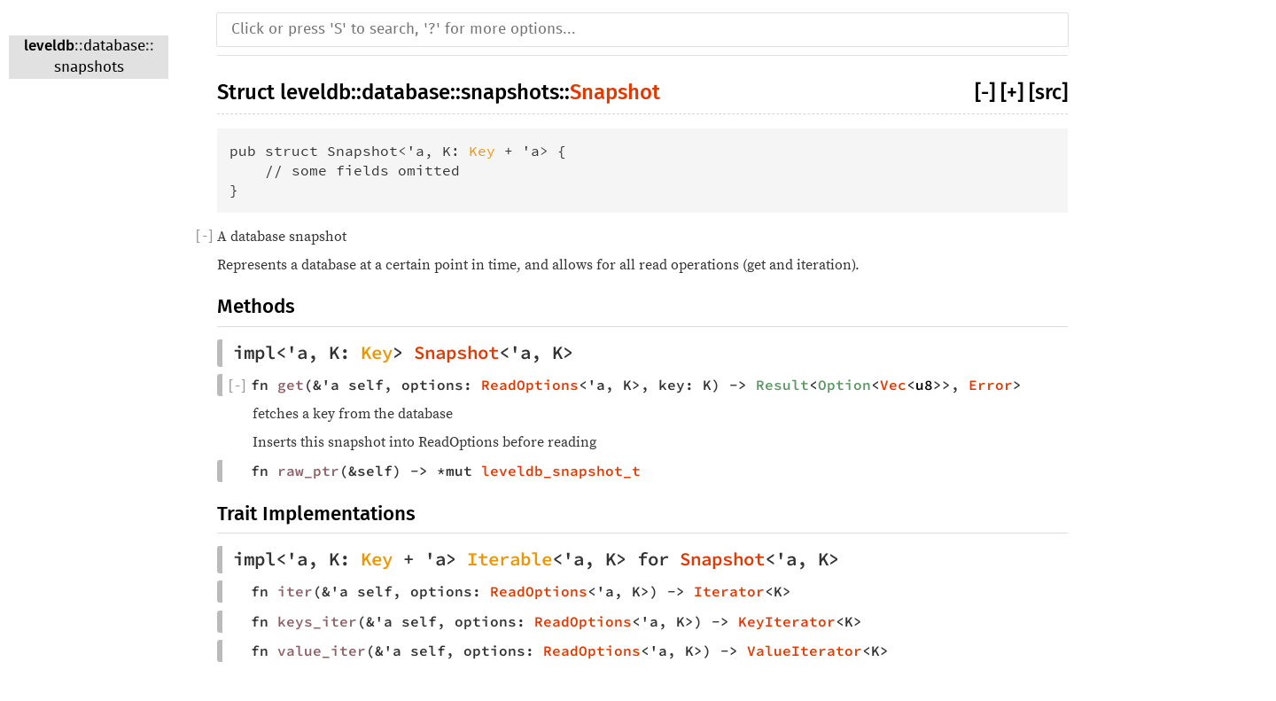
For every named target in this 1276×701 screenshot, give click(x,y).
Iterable (509, 559)
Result (782, 384)
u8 (924, 384)
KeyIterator (787, 621)
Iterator (729, 591)
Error (991, 384)
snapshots (89, 67)
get (290, 384)
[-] (985, 92)
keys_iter (317, 621)
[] (204, 236)
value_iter (321, 650)
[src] (1048, 92)
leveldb (49, 45)
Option (844, 384)
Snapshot (615, 92)
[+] (1011, 92)
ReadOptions (530, 384)
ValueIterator (804, 650)
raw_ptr (308, 470)
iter (295, 591)
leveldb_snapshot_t (561, 470)
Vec (893, 384)
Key (482, 151)
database (114, 46)
